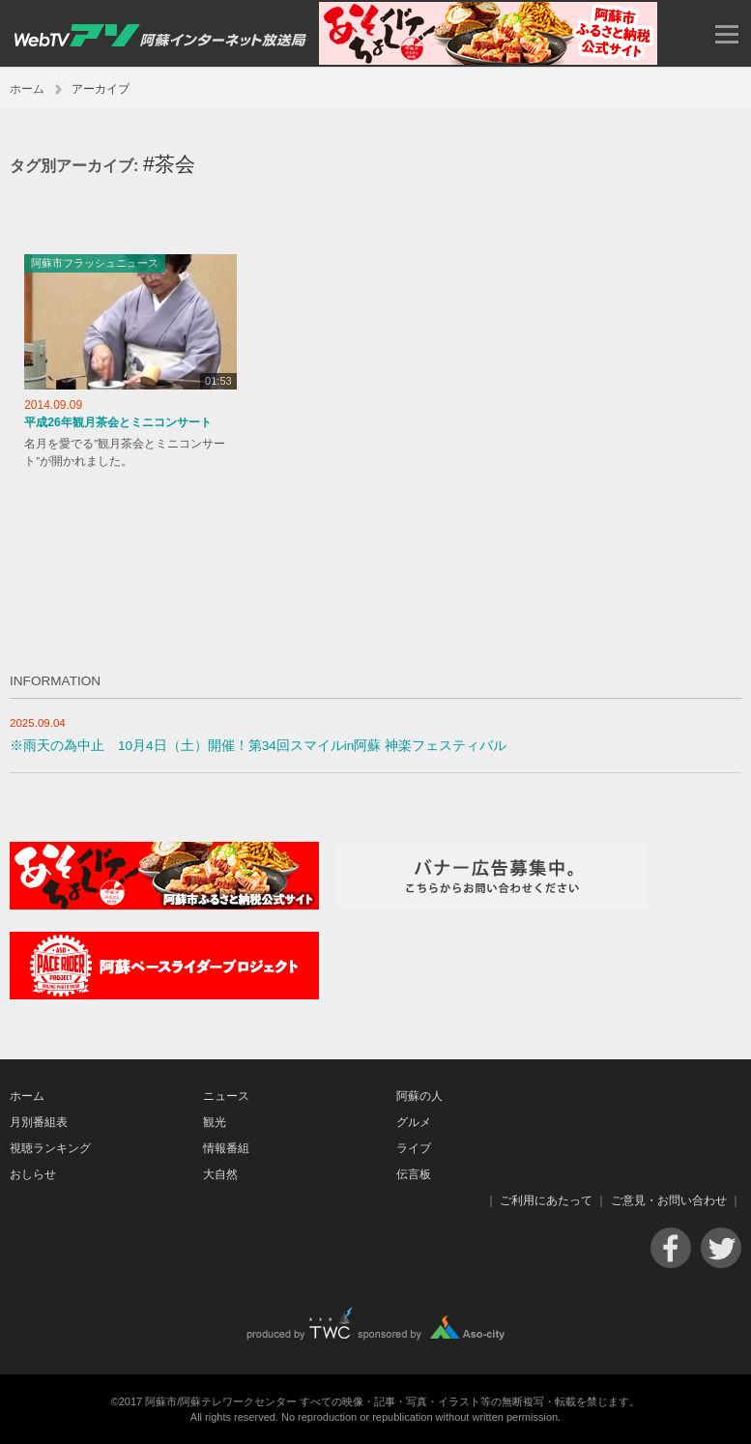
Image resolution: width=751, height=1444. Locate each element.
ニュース (226, 1096)
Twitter (721, 1247)
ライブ (413, 1148)
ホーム (27, 89)
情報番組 (226, 1148)
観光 (214, 1122)
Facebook (670, 1247)
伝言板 (413, 1174)
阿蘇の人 (419, 1096)
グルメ (413, 1122)
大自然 (220, 1174)
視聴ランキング (50, 1148)
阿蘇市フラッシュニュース (95, 263)
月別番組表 (39, 1122)
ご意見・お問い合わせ (669, 1200)
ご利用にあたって (546, 1200)
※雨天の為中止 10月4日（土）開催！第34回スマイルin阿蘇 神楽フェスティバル (258, 745)
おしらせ (33, 1174)
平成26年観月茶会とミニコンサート (118, 422)
